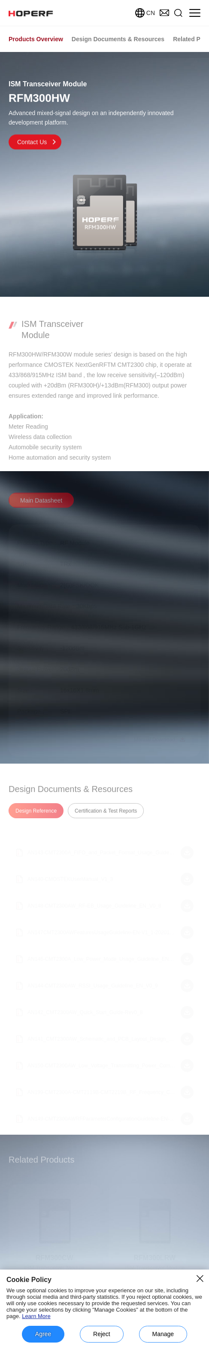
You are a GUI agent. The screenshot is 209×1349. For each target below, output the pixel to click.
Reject (101, 1334)
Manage (163, 1334)
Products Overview (36, 39)
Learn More (36, 1316)
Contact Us (37, 144)
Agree (43, 1334)
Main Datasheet (41, 505)
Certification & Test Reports (106, 816)
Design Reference (36, 816)
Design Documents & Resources (118, 39)
